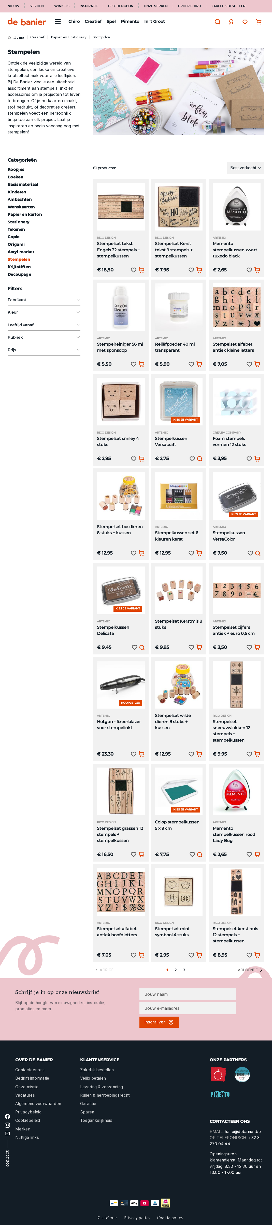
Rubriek (44, 337)
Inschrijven (159, 1022)
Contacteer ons (30, 1069)
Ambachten (20, 199)
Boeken (15, 177)
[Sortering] (245, 168)
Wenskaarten (21, 207)
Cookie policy (170, 1218)
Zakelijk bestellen (228, 6)
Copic (14, 236)
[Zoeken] (216, 22)
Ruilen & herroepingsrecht (105, 1095)
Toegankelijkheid (96, 1120)
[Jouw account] (230, 22)
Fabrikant (44, 299)
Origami (16, 244)
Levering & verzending (101, 1086)
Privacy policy (137, 1218)
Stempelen (19, 259)
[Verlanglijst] (243, 22)
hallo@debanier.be (243, 1131)
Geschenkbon (120, 6)
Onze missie (26, 1086)
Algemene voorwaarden (38, 1103)
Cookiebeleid (27, 1120)
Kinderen (17, 192)
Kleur (44, 312)
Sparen (87, 1112)
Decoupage (19, 274)
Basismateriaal (23, 184)
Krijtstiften (19, 266)
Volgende (250, 970)
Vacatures (25, 1095)
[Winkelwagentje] (257, 22)
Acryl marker (21, 251)
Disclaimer (106, 1218)
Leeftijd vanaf (44, 325)
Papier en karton (25, 214)
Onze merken (156, 6)
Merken (22, 1129)
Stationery (18, 222)
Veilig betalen (93, 1078)
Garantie (88, 1103)
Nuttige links (27, 1137)
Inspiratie (89, 6)
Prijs (44, 349)
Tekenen (16, 229)
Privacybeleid (28, 1112)
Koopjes (16, 169)
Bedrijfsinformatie (32, 1078)
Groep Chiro (189, 6)
